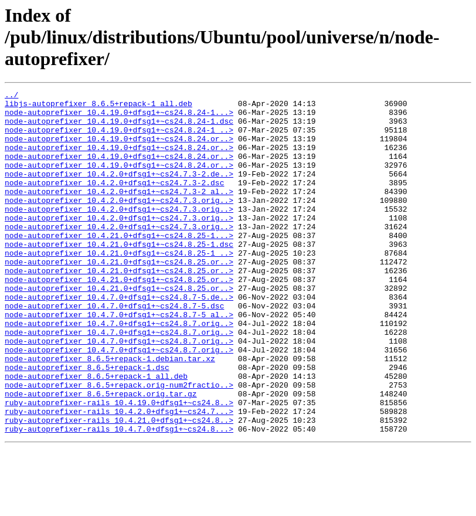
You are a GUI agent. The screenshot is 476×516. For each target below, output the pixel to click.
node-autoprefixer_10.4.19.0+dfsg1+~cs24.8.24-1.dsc (119, 128)
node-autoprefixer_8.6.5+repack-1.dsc (87, 423)
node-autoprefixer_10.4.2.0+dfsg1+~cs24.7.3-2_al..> (119, 212)
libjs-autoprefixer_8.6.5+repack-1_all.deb (98, 106)
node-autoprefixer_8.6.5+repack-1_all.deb (96, 434)
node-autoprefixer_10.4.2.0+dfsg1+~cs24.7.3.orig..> (119, 223)
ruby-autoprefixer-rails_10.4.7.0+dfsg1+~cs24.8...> (119, 497)
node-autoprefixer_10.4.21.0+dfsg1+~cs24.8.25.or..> (119, 296)
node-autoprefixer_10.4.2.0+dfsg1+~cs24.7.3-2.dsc (114, 201)
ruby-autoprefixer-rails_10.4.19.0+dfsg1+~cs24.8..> (119, 465)
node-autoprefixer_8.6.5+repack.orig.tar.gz (101, 455)
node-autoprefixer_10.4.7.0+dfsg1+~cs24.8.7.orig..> (119, 370)
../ (11, 96)
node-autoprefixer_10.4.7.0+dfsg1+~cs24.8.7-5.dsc (114, 349)
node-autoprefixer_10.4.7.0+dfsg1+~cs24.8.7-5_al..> (119, 360)
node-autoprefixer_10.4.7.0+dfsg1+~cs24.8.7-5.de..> (119, 339)
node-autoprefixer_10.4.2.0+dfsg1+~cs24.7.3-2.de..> (119, 191)
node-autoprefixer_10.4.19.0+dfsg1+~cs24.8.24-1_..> (119, 138)
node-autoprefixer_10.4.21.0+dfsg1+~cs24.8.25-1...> (119, 265)
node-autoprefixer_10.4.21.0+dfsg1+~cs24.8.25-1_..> (119, 286)
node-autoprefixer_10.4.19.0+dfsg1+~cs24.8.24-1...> (119, 117)
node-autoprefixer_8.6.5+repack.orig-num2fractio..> (119, 444)
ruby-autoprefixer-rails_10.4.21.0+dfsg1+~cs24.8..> (119, 486)
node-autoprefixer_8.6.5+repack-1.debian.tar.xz (110, 413)
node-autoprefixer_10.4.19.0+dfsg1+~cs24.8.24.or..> (119, 149)
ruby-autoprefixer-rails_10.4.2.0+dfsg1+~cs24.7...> (119, 476)
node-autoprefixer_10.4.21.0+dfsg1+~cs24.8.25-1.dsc (119, 275)
